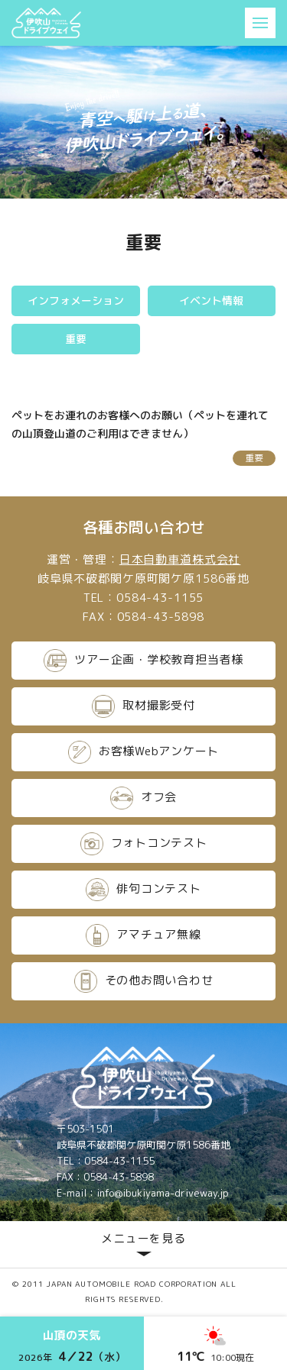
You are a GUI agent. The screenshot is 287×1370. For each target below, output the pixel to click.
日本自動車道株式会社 (180, 559)
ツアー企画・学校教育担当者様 (143, 660)
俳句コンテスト (143, 889)
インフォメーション (76, 300)
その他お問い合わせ (144, 981)
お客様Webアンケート (143, 752)
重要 (75, 338)
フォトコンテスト (143, 843)
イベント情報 (211, 300)
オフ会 (143, 798)
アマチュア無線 (143, 935)
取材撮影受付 (143, 706)
